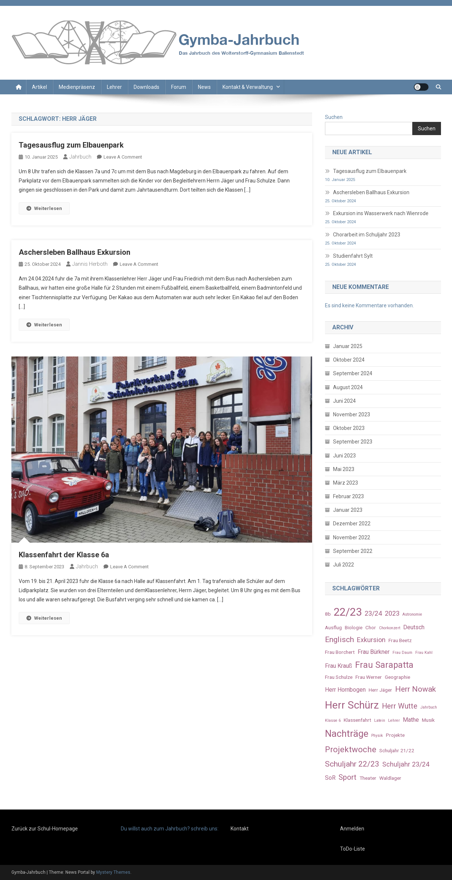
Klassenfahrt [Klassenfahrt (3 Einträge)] (357, 720)
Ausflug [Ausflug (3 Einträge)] (333, 627)
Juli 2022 (343, 565)
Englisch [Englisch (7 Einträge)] (339, 639)
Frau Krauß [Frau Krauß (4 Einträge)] (338, 665)
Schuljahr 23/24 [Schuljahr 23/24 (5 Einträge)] (405, 764)
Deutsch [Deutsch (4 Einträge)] (413, 627)
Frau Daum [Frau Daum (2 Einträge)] (402, 652)
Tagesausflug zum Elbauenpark (71, 145)
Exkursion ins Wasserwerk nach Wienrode (381, 213)
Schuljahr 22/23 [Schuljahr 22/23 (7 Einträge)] (352, 763)
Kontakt (240, 829)
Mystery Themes (113, 872)
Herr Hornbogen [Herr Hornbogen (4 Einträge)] (345, 689)
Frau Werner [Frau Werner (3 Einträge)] (368, 677)
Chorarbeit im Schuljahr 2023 (366, 235)
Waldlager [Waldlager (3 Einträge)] (390, 778)
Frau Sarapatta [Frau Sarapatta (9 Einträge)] (384, 665)
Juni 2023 (344, 456)
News (204, 87)
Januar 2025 (347, 346)
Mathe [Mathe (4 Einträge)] (411, 719)
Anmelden (352, 829)
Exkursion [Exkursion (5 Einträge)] (371, 640)
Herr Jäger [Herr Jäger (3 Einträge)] (380, 690)
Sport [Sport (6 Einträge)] (348, 777)
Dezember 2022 (351, 523)
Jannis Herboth (90, 264)
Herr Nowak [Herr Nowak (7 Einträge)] (415, 689)
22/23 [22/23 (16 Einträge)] (348, 612)
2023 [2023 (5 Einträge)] (392, 613)
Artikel (39, 87)
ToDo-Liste (352, 849)
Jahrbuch (80, 157)
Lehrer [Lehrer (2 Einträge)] (394, 720)
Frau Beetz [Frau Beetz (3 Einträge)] (400, 640)
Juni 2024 (344, 401)
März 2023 (345, 483)
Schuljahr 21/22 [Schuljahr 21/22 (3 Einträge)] (396, 750)
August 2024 (348, 387)
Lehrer (114, 87)
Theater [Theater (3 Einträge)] (367, 778)
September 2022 (352, 551)
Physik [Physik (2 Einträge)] (377, 735)
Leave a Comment (123, 157)
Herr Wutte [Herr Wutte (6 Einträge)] (399, 706)
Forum (178, 87)
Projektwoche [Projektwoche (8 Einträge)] (350, 749)
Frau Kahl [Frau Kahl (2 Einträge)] (424, 652)
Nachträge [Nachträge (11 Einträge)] (346, 733)
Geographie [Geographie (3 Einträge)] (397, 677)
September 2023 (352, 442)
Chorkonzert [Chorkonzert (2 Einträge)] (389, 628)
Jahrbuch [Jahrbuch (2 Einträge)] (428, 707)
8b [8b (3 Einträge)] (328, 614)
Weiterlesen (44, 208)
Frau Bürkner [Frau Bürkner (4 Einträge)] (374, 651)
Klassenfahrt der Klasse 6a (64, 554)
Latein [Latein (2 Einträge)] (379, 720)
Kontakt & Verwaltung (248, 87)
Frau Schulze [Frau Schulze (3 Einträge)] (338, 677)
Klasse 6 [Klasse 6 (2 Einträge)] (333, 720)
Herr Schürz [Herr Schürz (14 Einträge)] (352, 705)
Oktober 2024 (349, 360)
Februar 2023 (348, 496)
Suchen (334, 117)
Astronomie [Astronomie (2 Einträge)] (412, 614)
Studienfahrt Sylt (353, 256)
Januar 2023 (347, 510)
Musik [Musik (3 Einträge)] (428, 720)
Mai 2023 (343, 469)
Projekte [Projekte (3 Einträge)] (395, 735)
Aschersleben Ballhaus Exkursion (74, 252)
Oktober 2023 (349, 428)
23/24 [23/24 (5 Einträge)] (373, 613)
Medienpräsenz (77, 87)
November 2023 (351, 414)
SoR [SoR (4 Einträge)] (330, 777)
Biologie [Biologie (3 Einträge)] (353, 627)
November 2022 (351, 537)
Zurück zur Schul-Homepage (44, 829)
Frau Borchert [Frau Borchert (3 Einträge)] (340, 652)
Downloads (146, 87)
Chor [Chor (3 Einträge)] (370, 627)
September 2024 (352, 373)
